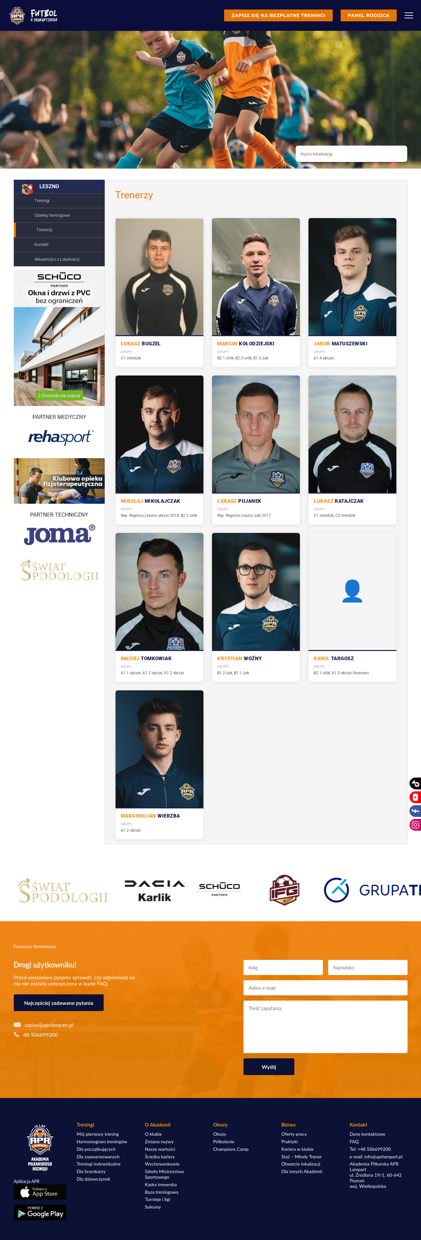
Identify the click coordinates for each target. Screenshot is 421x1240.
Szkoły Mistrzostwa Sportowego (164, 1174)
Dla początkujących (96, 1149)
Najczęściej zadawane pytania (59, 1003)
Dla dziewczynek (94, 1179)
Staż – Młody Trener (302, 1156)
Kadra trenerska (161, 1184)
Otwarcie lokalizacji (301, 1164)
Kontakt (41, 244)
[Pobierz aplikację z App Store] (40, 1192)
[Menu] (409, 15)
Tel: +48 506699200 (370, 1149)
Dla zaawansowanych (98, 1156)
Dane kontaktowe (368, 1134)
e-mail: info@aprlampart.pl (376, 1156)
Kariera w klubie (298, 1149)
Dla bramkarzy (91, 1171)
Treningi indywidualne (99, 1164)
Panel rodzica (368, 15)
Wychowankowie (162, 1164)
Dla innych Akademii (302, 1171)
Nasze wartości (160, 1149)
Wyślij (269, 1067)
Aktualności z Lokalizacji (56, 259)
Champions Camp (231, 1149)
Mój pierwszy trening (98, 1134)
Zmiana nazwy (159, 1141)
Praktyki (290, 1141)
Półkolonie (224, 1141)
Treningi (42, 200)
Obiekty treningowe (52, 215)
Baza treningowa (162, 1192)
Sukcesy (153, 1207)
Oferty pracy (294, 1134)
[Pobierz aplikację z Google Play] (40, 1212)
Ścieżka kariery (160, 1156)
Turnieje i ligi (157, 1199)
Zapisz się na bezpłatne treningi (278, 15)
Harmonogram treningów (102, 1141)
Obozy (219, 1134)
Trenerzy (44, 229)
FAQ (354, 1141)
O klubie (153, 1134)
